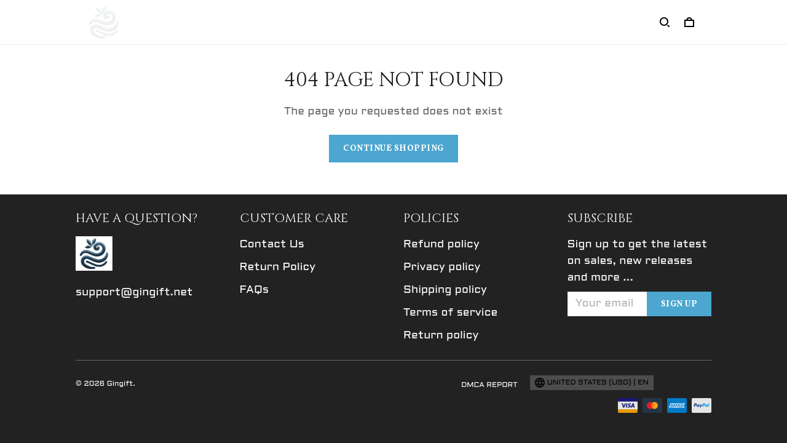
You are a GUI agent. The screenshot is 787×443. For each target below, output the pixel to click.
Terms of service (450, 313)
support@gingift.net (134, 292)
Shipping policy (445, 290)
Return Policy (278, 267)
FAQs (254, 290)
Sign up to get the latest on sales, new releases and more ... (638, 261)
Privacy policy (441, 267)
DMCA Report (489, 385)
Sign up (679, 304)
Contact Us (272, 244)
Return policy (440, 335)
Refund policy (441, 244)
